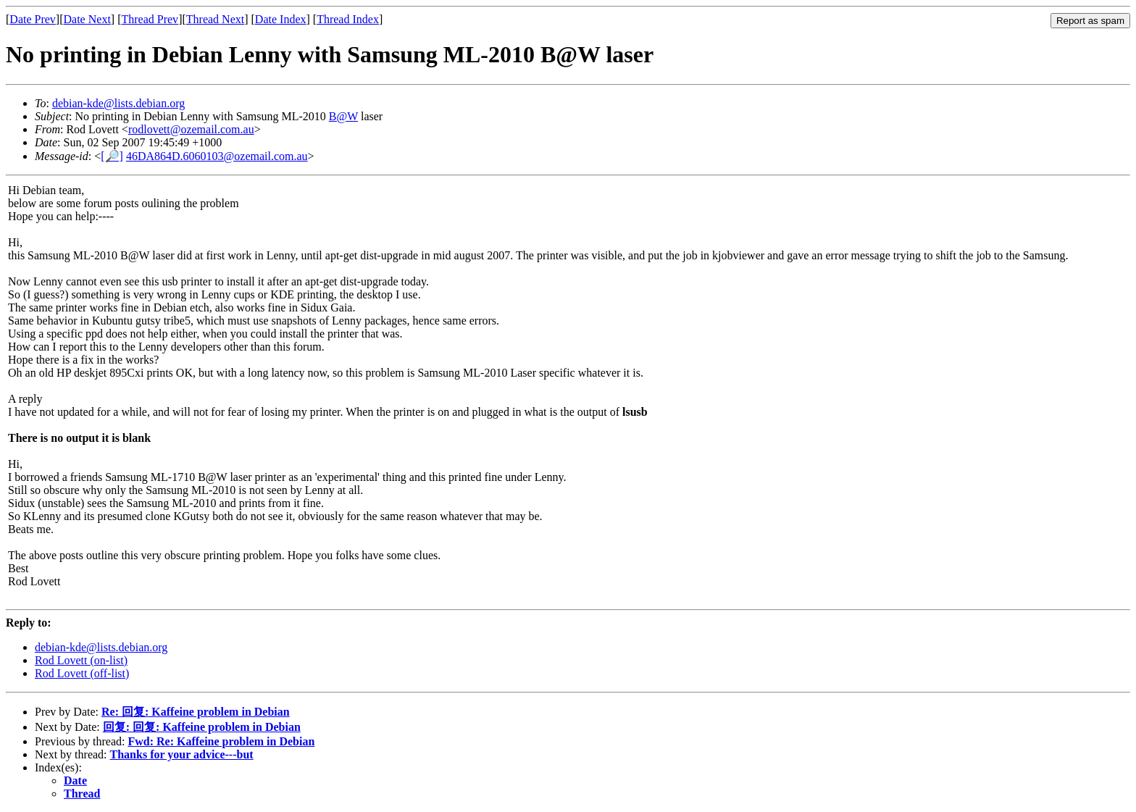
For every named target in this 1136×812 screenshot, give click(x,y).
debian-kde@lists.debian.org (118, 103)
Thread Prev (149, 19)
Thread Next (215, 19)
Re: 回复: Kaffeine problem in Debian (195, 712)
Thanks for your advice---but (182, 754)
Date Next (87, 19)
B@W (343, 116)
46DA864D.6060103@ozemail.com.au (217, 156)
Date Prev (32, 19)
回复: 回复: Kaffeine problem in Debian (202, 727)
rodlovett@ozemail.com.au (191, 129)
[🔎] (112, 156)
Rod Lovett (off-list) (82, 673)
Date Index (280, 19)
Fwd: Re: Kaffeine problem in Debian (221, 741)
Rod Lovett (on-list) (81, 660)
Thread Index (348, 19)
